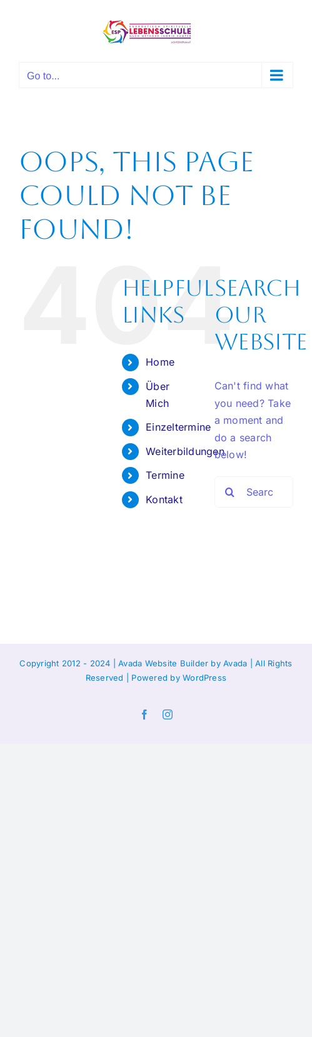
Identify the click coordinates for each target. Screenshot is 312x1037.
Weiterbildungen (185, 451)
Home (160, 362)
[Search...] (253, 492)
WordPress (204, 678)
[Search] (230, 492)
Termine (165, 475)
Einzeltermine (178, 427)
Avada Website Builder (163, 663)
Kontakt (164, 499)
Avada (235, 663)
